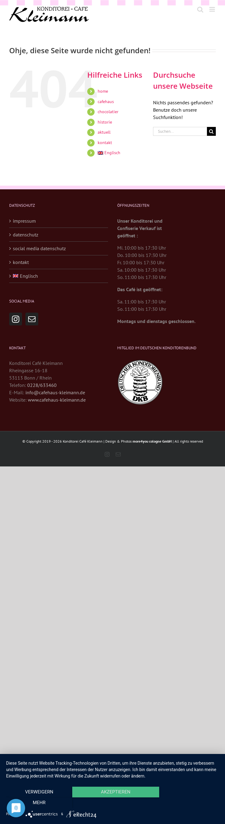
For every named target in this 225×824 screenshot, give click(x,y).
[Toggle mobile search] (200, 9)
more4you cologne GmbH (152, 441)
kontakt (105, 142)
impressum (24, 221)
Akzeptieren (112, 803)
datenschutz (25, 235)
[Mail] (31, 319)
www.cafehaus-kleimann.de (57, 400)
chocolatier (108, 111)
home (103, 91)
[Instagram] (15, 319)
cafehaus (106, 101)
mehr (187, 803)
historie (105, 122)
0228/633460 (42, 385)
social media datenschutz (39, 248)
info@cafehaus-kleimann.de (55, 392)
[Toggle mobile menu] (212, 9)
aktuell (104, 132)
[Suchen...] (180, 131)
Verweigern (38, 803)
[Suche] (211, 131)
